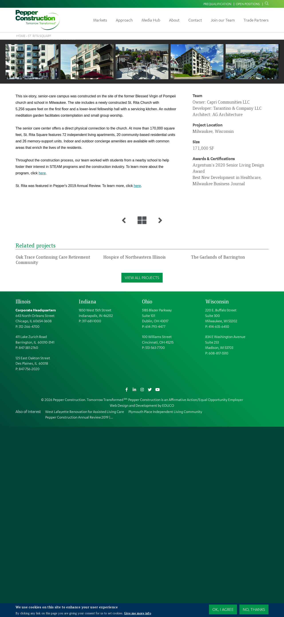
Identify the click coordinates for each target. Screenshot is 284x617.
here (42, 315)
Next (273, 203)
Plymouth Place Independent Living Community (165, 601)
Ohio (147, 491)
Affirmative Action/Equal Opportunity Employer (206, 590)
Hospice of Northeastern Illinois (134, 447)
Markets (100, 20)
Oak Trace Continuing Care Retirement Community (53, 449)
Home (21, 36)
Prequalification (217, 4)
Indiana (87, 491)
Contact (195, 20)
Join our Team (223, 20)
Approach (124, 20)
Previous (11, 203)
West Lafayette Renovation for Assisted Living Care (84, 601)
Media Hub (151, 20)
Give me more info (137, 613)
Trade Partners (256, 20)
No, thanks (254, 609)
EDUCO (168, 595)
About (174, 20)
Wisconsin (217, 491)
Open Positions (248, 4)
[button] (31, 203)
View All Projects (142, 467)
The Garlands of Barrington (218, 447)
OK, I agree (223, 609)
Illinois (23, 491)
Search (265, 3)
